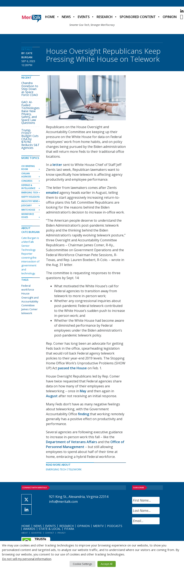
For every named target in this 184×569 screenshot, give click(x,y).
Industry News (29, 201)
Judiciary (26, 205)
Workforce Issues (27, 216)
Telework (74, 469)
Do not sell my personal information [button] (26, 559)
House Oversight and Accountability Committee (30, 299)
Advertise (36, 532)
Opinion (170, 17)
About (24, 532)
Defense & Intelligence (28, 187)
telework (26, 313)
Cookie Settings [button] (82, 564)
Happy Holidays (30, 196)
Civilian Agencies (26, 175)
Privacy (61, 532)
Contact (49, 532)
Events (84, 17)
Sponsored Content (138, 17)
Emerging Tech (56, 469)
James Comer (29, 309)
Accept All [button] (106, 564)
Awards (29, 529)
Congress (26, 180)
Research (105, 17)
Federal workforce (27, 287)
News (66, 17)
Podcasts (114, 526)
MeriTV (98, 526)
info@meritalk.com (63, 501)
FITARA (69, 529)
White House (28, 209)
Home (50, 17)
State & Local (50, 529)
